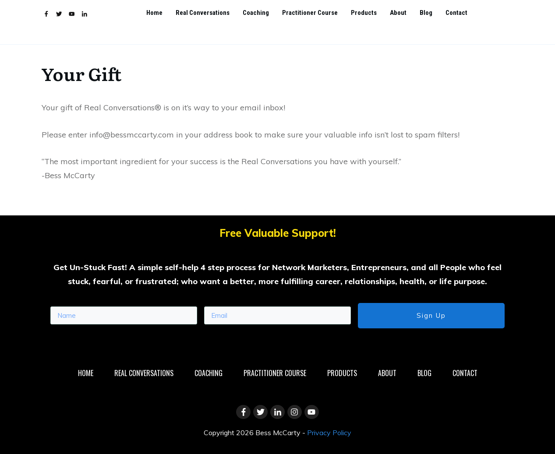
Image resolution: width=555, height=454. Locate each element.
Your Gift (81, 73)
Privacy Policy (329, 432)
